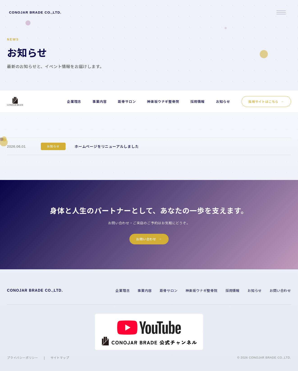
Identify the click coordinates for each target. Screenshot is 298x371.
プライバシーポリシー (22, 359)
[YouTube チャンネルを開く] (149, 334)
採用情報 (197, 101)
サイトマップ (59, 359)
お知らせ (223, 101)
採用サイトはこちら (263, 101)
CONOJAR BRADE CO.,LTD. (35, 12)
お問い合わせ (146, 241)
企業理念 (74, 101)
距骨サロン (127, 101)
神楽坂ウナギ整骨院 (163, 101)
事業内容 (99, 101)
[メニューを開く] (281, 12)
